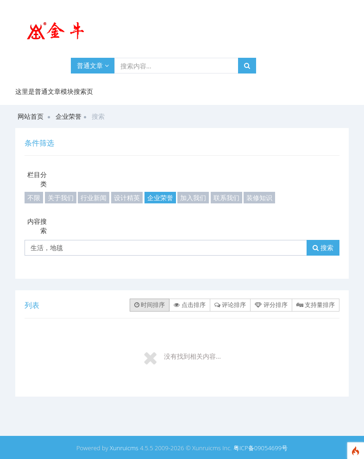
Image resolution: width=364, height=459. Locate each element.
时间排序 (149, 304)
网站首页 (31, 116)
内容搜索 (37, 226)
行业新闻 (94, 197)
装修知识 (259, 197)
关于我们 (61, 197)
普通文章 (93, 65)
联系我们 (226, 197)
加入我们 (193, 197)
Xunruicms (124, 448)
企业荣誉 (69, 116)
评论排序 (230, 304)
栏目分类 (37, 179)
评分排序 (271, 304)
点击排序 (189, 304)
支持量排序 (315, 304)
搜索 (323, 247)
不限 (33, 197)
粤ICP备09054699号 (260, 448)
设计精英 (127, 197)
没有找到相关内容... (192, 356)
